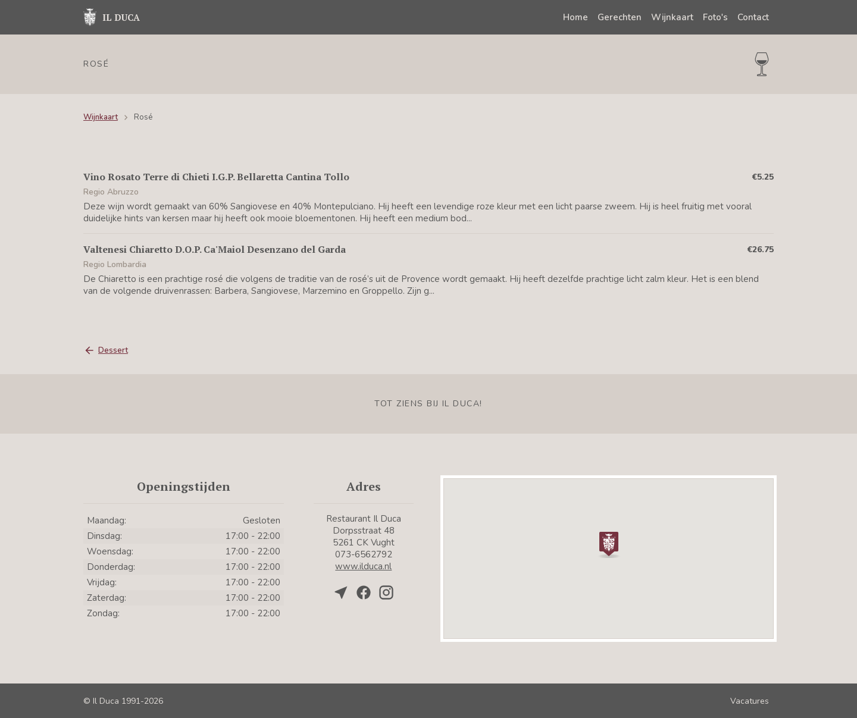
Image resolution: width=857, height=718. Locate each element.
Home (575, 17)
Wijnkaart (672, 17)
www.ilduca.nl (363, 566)
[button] (609, 544)
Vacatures (749, 701)
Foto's (715, 17)
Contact (753, 17)
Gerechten (620, 17)
